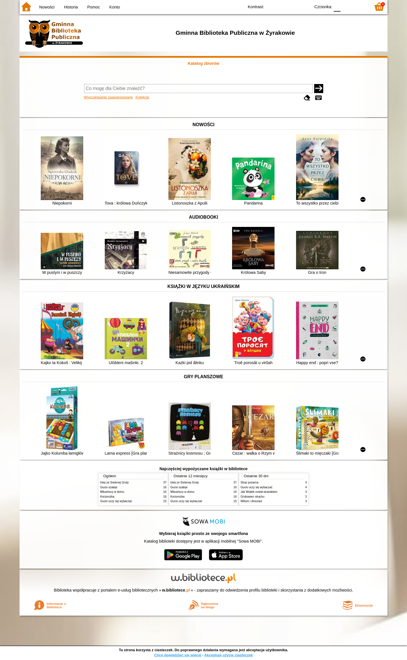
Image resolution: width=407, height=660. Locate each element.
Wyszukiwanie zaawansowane (108, 97)
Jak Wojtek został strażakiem (259, 491)
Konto (114, 7)
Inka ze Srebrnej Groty (114, 482)
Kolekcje (142, 97)
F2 (360, 6)
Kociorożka (107, 496)
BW (282, 6)
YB (293, 6)
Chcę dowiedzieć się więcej (177, 655)
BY (305, 6)
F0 (337, 6)
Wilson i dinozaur (251, 501)
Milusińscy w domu (112, 491)
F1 (347, 6)
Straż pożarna (249, 482)
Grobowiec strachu (252, 496)
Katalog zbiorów (203, 63)
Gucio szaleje (108, 487)
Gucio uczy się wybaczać (116, 501)
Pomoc (93, 7)
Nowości (47, 7)
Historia (71, 7)
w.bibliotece (176, 590)
